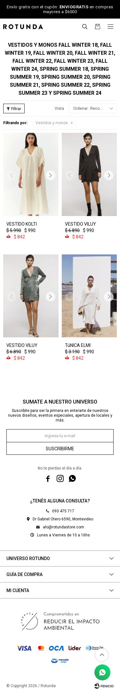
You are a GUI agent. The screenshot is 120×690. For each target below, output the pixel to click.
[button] (84, 27)
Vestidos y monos (52, 123)
